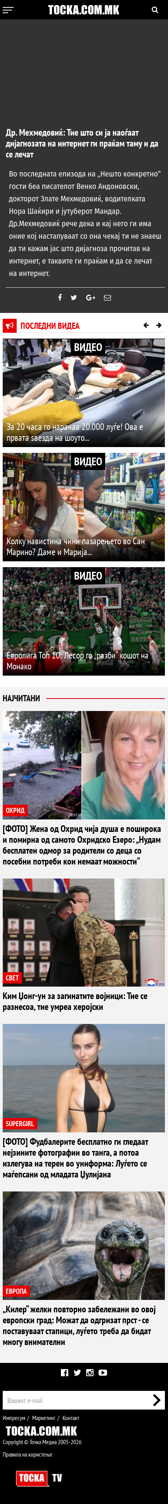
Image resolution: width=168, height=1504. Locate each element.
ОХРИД (15, 810)
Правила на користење (27, 1454)
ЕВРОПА (16, 1291)
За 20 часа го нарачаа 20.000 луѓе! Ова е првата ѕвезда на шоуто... (75, 432)
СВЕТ (12, 977)
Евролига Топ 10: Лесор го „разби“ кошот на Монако (78, 660)
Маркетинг (43, 1418)
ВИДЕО (88, 347)
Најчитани (21, 698)
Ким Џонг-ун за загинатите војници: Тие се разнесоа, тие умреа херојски (75, 1001)
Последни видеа (50, 325)
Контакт (70, 1418)
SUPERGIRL (20, 1123)
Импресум (14, 1418)
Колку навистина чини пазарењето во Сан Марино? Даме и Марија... (76, 546)
